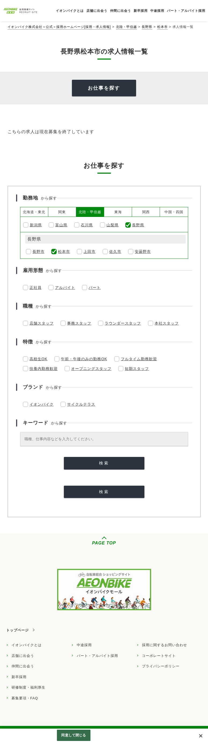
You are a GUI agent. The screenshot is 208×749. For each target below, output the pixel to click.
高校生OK (39, 359)
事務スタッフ (79, 323)
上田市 (89, 251)
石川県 (87, 225)
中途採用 (84, 645)
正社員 (36, 287)
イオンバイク (42, 404)
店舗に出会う (23, 656)
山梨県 (113, 225)
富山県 (61, 225)
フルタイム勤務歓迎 (139, 359)
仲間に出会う (23, 666)
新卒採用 (19, 677)
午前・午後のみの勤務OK (84, 359)
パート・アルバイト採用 (97, 656)
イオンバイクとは (27, 645)
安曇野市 (143, 251)
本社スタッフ (167, 323)
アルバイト (65, 287)
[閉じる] (201, 736)
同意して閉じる (73, 735)
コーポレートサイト (159, 656)
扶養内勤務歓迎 (44, 368)
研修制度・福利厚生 (28, 687)
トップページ (17, 630)
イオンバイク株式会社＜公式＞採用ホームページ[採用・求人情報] (59, 27)
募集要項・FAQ (25, 698)
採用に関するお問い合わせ (164, 645)
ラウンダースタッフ (123, 323)
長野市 (38, 251)
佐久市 (115, 251)
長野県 (147, 27)
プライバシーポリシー (161, 666)
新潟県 (36, 225)
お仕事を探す (104, 88)
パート (95, 287)
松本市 (162, 27)
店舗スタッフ (42, 323)
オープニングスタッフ (91, 368)
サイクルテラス (81, 404)
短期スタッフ (137, 368)
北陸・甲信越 (126, 27)
